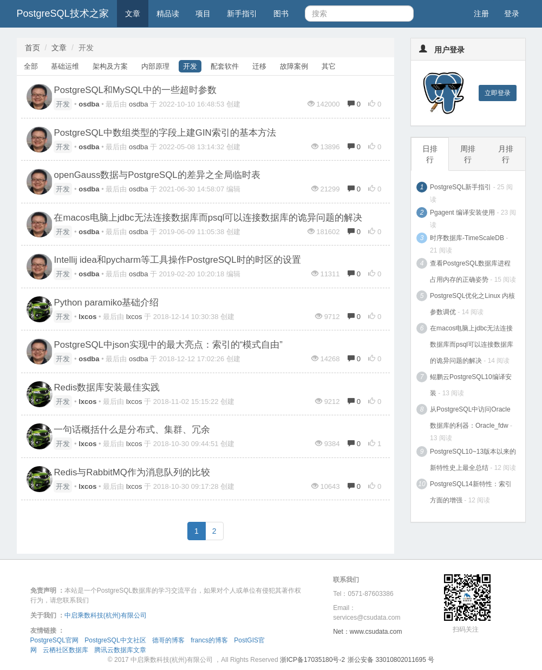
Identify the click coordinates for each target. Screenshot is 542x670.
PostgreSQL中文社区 (115, 640)
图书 (281, 13)
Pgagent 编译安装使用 (462, 212)
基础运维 (65, 66)
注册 (481, 13)
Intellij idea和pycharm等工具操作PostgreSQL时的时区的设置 (177, 260)
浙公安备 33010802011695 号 (391, 660)
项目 (203, 13)
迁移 (259, 66)
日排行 (429, 154)
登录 (511, 13)
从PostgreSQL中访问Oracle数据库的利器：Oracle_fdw (470, 417)
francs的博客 (209, 640)
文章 (132, 13)
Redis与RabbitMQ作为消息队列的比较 (132, 472)
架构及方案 (110, 66)
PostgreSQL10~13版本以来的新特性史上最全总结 (473, 460)
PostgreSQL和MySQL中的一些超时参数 (135, 90)
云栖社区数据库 (65, 650)
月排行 (505, 154)
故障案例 (294, 66)
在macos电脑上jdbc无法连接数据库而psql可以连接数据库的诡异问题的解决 (208, 218)
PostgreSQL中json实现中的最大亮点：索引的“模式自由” (168, 345)
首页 (32, 47)
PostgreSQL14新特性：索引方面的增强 (471, 492)
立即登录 (498, 93)
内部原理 (155, 66)
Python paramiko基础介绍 (106, 302)
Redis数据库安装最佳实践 (107, 387)
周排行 (467, 154)
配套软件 (225, 66)
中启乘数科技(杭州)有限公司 (105, 615)
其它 (329, 66)
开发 (190, 66)
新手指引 (242, 13)
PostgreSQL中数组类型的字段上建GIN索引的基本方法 (165, 133)
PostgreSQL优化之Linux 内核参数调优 (472, 304)
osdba (138, 104)
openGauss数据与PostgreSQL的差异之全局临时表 (157, 175)
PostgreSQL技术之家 (63, 13)
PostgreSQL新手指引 (460, 187)
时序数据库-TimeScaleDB (467, 238)
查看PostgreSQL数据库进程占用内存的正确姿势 (470, 271)
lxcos (134, 317)
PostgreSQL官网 (54, 640)
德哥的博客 (168, 640)
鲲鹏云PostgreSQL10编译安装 (471, 385)
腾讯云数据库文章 (120, 650)
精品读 (167, 13)
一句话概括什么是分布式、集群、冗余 (132, 429)
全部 (31, 66)
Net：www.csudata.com (367, 631)
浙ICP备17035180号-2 (312, 660)
